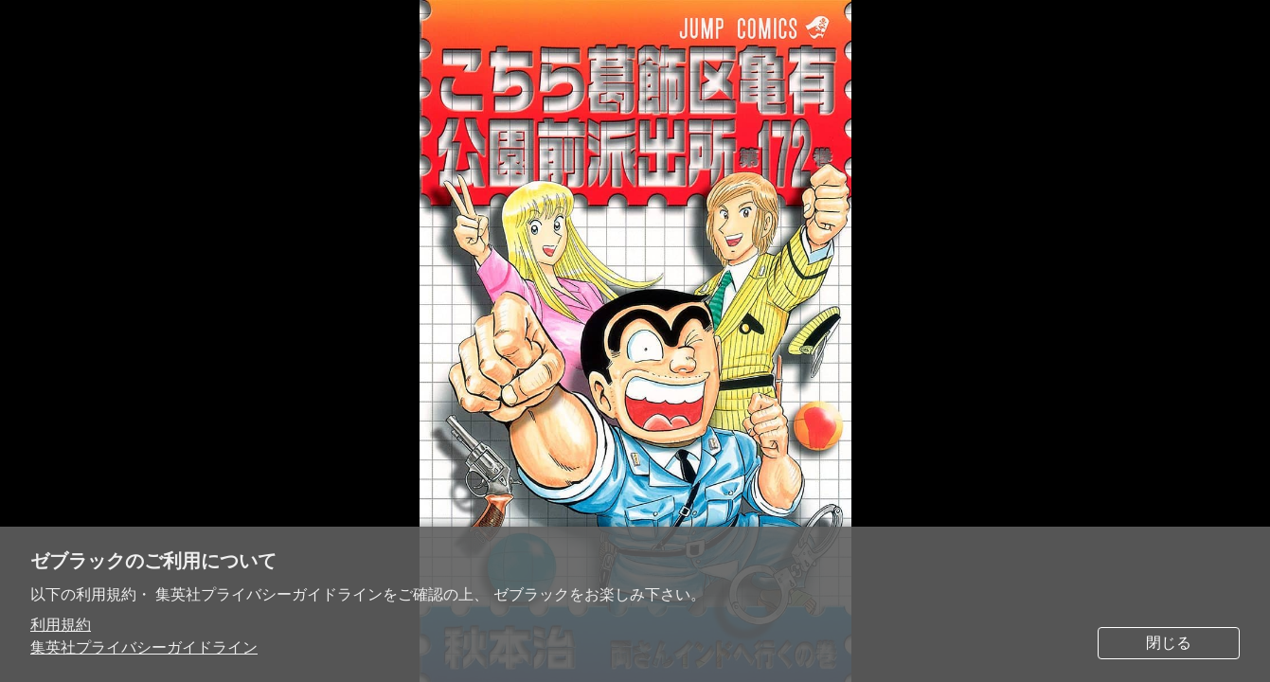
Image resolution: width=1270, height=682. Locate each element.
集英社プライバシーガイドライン (144, 647)
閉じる (1168, 643)
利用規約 (60, 625)
